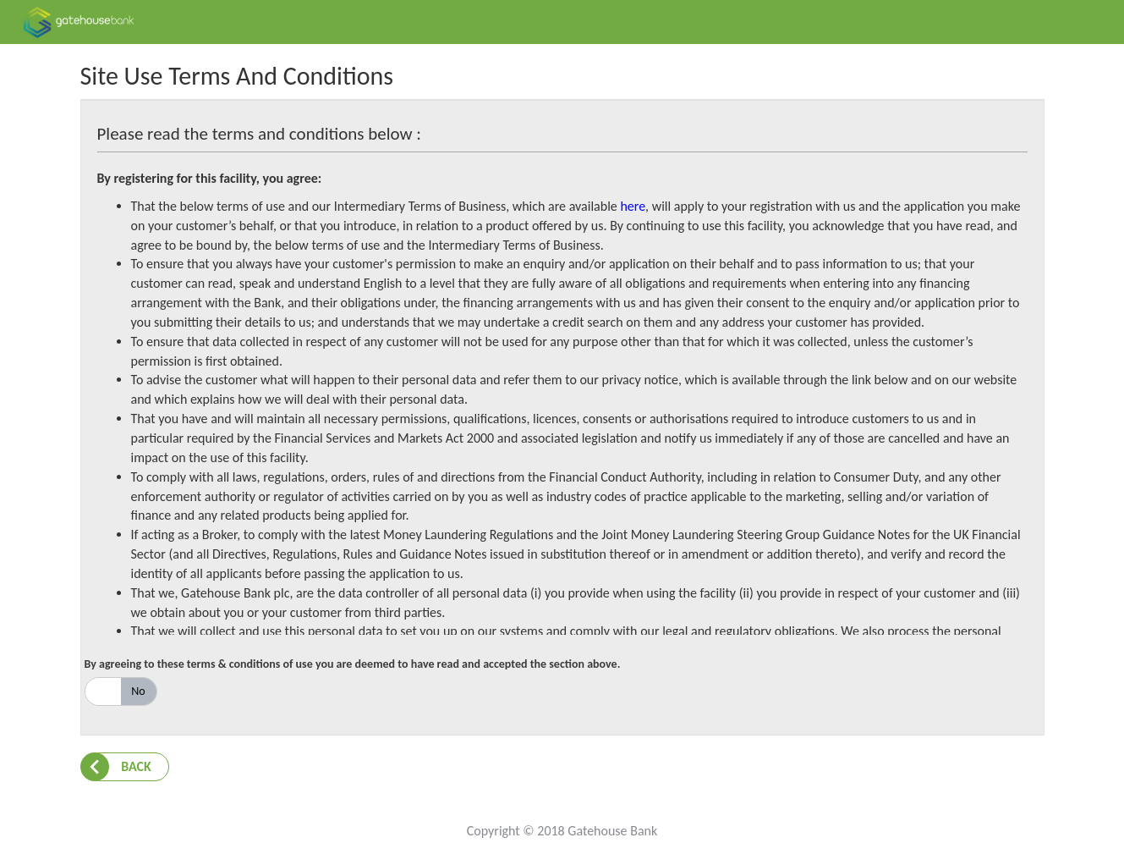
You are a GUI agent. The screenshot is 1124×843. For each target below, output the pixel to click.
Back (136, 766)
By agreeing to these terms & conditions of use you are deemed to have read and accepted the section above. (353, 664)
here (632, 206)
